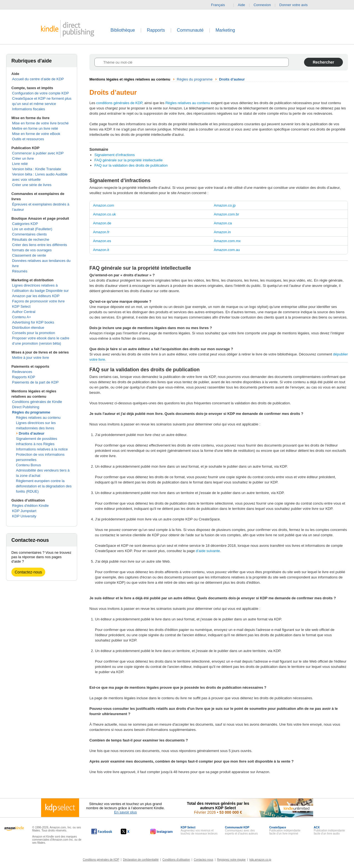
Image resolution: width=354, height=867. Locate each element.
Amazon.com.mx (227, 241)
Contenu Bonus (28, 465)
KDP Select (21, 306)
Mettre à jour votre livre (30, 357)
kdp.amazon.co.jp (260, 859)
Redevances (22, 372)
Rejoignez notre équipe (231, 859)
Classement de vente (29, 255)
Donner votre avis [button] (296, 5)
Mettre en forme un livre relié (35, 128)
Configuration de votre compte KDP (40, 93)
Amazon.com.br (226, 214)
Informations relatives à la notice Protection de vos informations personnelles (42, 454)
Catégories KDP (25, 224)
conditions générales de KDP (119, 103)
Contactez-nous (28, 572)
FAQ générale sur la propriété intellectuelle (128, 160)
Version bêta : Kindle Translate (36, 169)
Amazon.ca (223, 223)
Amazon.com (103, 205)
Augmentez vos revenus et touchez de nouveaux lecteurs (199, 830)
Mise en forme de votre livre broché (40, 123)
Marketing (225, 30)
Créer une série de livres (32, 185)
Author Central (24, 312)
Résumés (19, 271)
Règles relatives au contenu (38, 417)
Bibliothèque (123, 30)
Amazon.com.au (227, 250)
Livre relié (20, 164)
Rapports (156, 30)
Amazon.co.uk (104, 214)
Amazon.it (101, 250)
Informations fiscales (28, 109)
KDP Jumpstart (24, 511)
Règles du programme (31, 412)
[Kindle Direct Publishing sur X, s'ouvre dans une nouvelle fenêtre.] (131, 831)
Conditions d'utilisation (176, 859)
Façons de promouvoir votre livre (38, 301)
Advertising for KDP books (33, 322)
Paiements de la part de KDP (35, 382)
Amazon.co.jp (225, 205)
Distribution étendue (28, 327)
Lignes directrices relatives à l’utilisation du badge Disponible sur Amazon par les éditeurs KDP (40, 290)
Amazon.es (102, 241)
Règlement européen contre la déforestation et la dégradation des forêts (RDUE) (44, 486)
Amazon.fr (101, 232)
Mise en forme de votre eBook (36, 134)
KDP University (24, 516)
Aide (241, 5)
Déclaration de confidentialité (141, 859)
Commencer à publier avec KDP (38, 153)
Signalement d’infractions (114, 155)
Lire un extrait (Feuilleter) (32, 229)
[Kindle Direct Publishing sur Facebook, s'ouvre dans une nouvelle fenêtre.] (101, 831)
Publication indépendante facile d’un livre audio (329, 830)
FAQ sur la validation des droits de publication (131, 165)
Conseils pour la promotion (33, 333)
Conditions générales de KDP (101, 859)
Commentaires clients (29, 234)
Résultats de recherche (30, 239)
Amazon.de (102, 223)
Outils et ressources (28, 139)
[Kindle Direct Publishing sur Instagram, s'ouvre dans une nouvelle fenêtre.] (161, 831)
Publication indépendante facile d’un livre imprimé (284, 830)
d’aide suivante (208, 551)
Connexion (262, 5)
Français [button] (220, 5)
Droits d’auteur (31, 433)
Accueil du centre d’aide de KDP (38, 79)
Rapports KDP (23, 377)
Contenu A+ (21, 317)
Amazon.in (222, 232)
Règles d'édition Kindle (30, 505)
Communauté (190, 30)
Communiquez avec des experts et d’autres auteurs (241, 830)
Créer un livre (23, 158)
